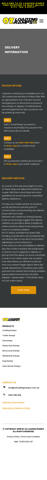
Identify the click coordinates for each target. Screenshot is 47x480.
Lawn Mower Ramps (11, 366)
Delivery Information (13, 402)
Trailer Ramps (8, 335)
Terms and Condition (30, 436)
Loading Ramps (9, 330)
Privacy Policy (13, 436)
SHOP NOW (23, 290)
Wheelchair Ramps (11, 356)
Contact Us (9, 382)
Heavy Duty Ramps (11, 345)
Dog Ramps (7, 361)
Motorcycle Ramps (11, 350)
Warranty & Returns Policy (16, 408)
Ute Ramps (7, 340)
